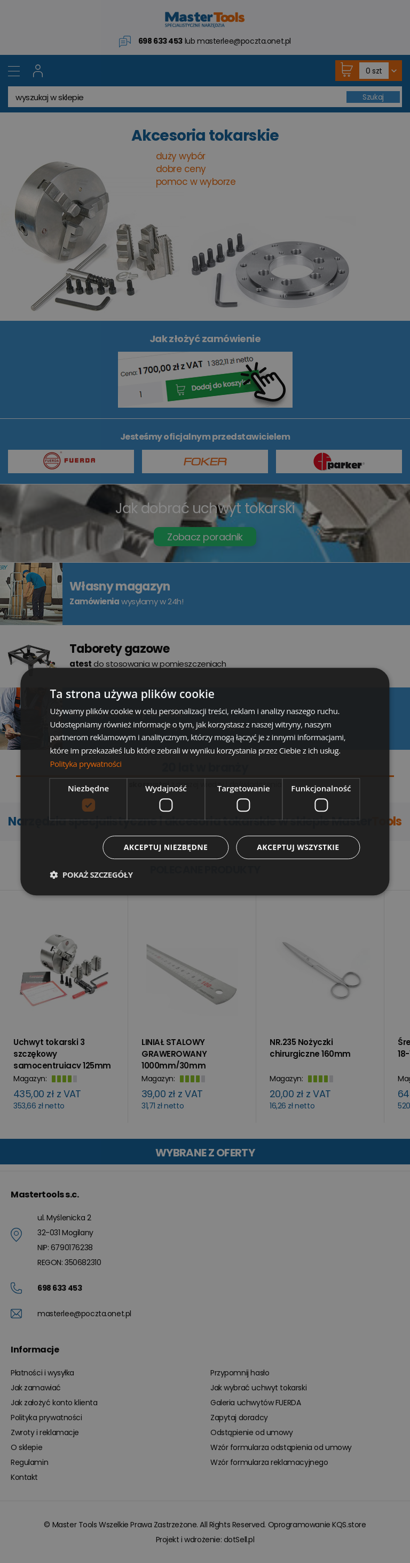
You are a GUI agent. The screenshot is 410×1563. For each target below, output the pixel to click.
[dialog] (204, 782)
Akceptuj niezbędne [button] (166, 847)
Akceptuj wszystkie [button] (298, 847)
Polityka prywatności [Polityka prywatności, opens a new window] (85, 763)
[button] (91, 874)
